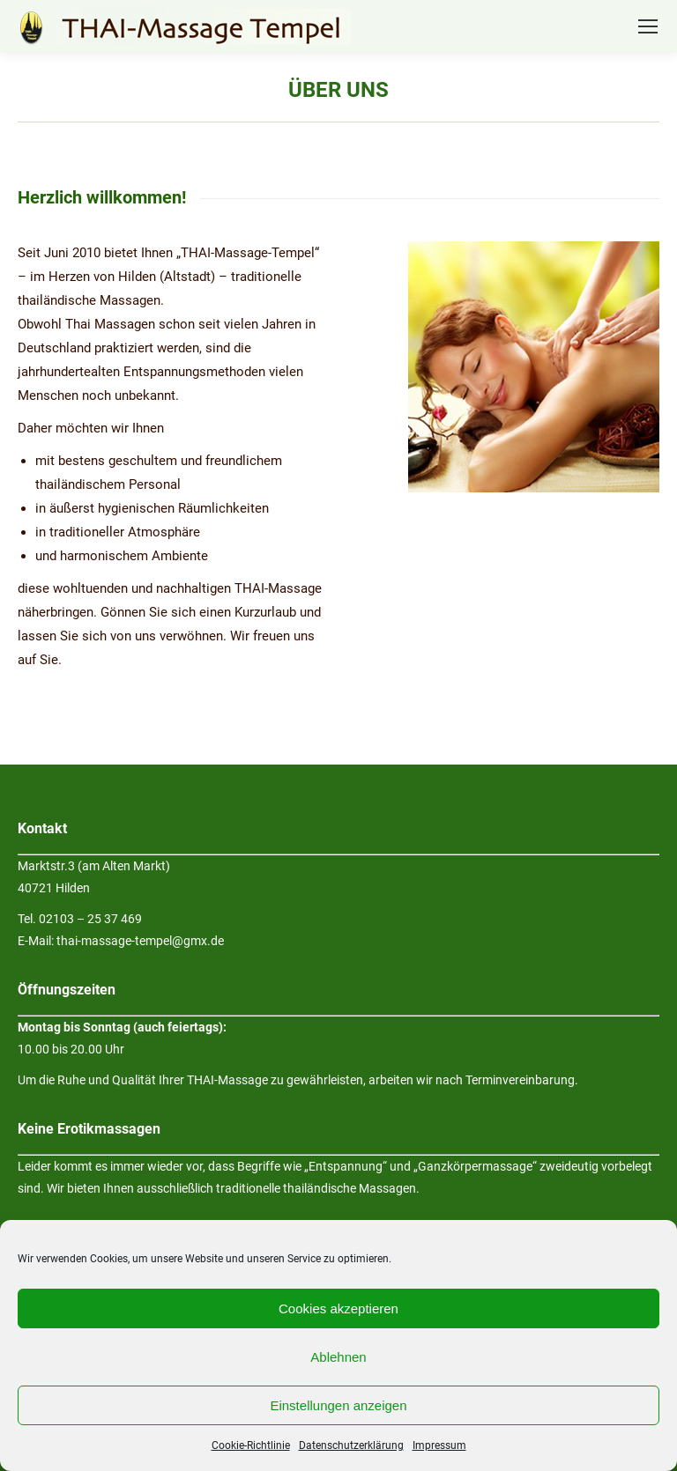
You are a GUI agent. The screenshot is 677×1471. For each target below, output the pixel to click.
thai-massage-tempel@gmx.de (140, 941)
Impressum (439, 1445)
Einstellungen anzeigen (338, 1405)
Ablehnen (338, 1356)
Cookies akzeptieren (338, 1308)
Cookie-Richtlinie (251, 1445)
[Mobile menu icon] (647, 26)
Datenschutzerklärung (351, 1445)
